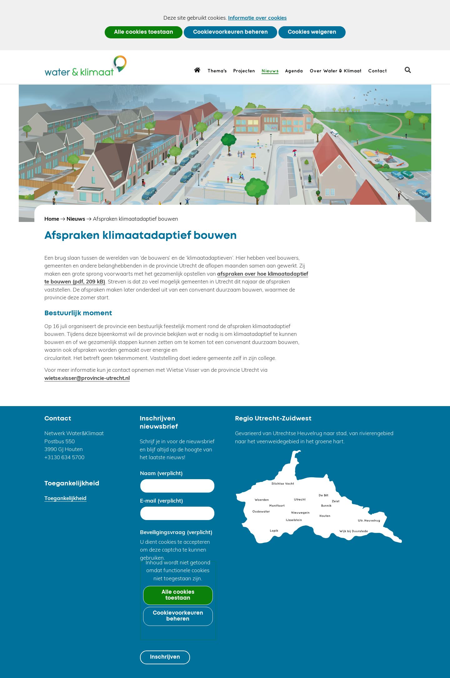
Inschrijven (165, 657)
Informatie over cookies (257, 17)
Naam (161, 473)
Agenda (294, 71)
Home (197, 69)
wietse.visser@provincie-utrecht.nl (87, 378)
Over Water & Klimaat (336, 71)
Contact (377, 71)
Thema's (217, 71)
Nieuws (270, 71)
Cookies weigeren (312, 32)
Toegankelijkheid (65, 498)
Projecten (244, 71)
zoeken (410, 72)
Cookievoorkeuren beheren (230, 32)
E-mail (161, 500)
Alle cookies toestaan (143, 32)
